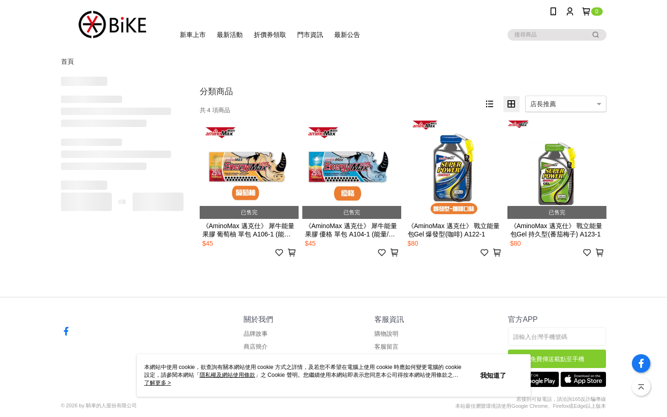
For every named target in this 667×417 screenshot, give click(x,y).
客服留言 (386, 346)
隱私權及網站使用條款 (227, 375)
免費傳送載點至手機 (557, 359)
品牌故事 (256, 333)
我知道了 (493, 375)
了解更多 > (157, 383)
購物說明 (386, 333)
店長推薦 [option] (543, 104)
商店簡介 (256, 346)
